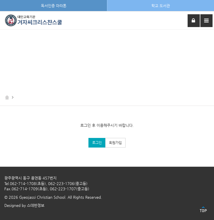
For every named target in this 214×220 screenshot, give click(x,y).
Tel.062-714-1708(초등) (25, 183)
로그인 (97, 143)
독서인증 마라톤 (53, 5)
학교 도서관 (160, 5)
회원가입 (115, 143)
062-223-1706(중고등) (68, 183)
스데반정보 (35, 205)
